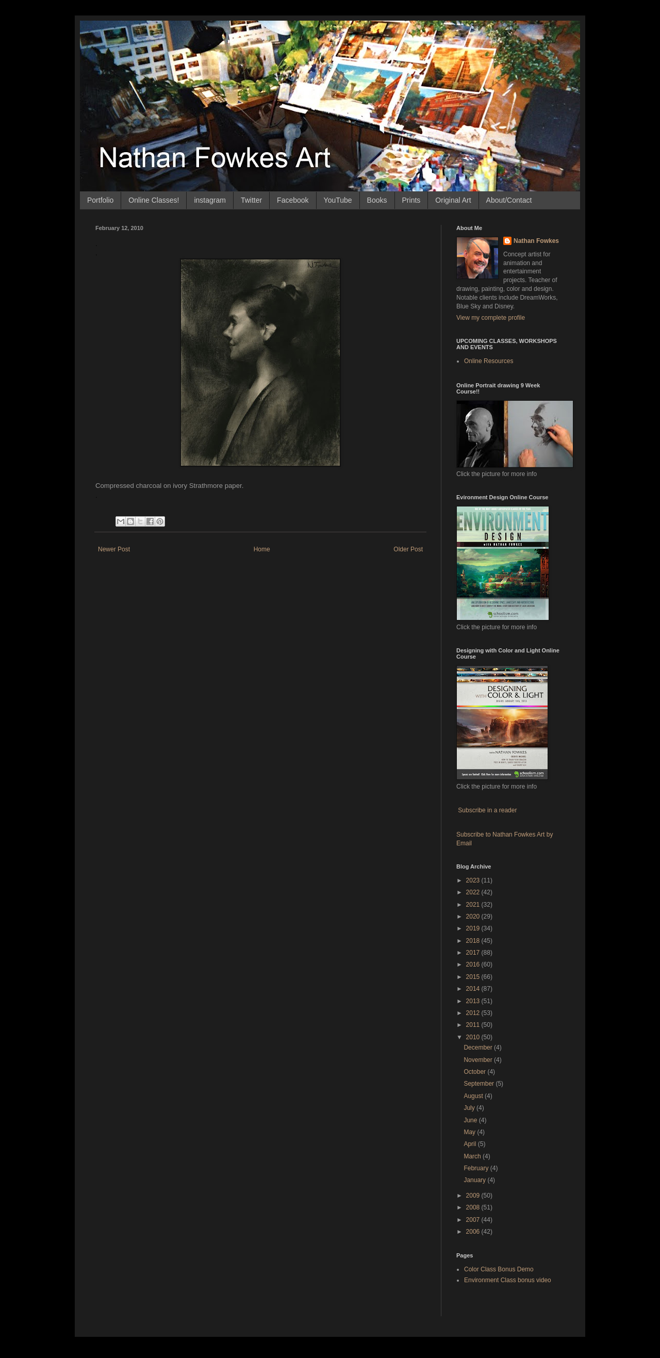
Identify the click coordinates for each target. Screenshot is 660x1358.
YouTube (338, 200)
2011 (474, 1024)
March (473, 1156)
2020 (474, 916)
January (475, 1180)
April (470, 1144)
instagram (209, 200)
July (470, 1107)
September (480, 1083)
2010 (474, 1037)
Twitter (251, 200)
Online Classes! (153, 200)
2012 (474, 1013)
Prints (411, 200)
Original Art (453, 200)
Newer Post (114, 549)
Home (262, 549)
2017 (474, 952)
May (470, 1132)
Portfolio (100, 200)
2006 (474, 1231)
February (477, 1168)
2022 (474, 892)
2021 (474, 904)
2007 (474, 1219)
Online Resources (488, 361)
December (479, 1047)
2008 (474, 1207)
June (471, 1120)
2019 (474, 928)
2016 (474, 964)
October (475, 1071)
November (479, 1060)
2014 (474, 988)
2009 (474, 1195)
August (474, 1096)
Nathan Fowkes (536, 240)
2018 (474, 940)
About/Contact (509, 200)
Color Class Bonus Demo (499, 1269)
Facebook (292, 200)
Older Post (408, 549)
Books (377, 200)
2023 (474, 880)
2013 (474, 1001)
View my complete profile (490, 317)
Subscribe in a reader (487, 810)
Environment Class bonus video (507, 1280)
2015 (474, 976)
